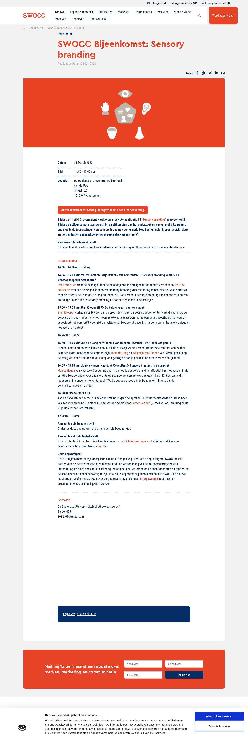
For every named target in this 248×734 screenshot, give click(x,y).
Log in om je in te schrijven (79, 614)
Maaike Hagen (66, 370)
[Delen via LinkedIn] (216, 73)
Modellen (123, 12)
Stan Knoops (65, 312)
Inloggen (159, 3)
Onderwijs (78, 19)
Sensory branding (154, 219)
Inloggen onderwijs (184, 3)
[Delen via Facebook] (197, 73)
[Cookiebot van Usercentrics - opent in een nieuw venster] (22, 727)
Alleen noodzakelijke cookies (219, 712)
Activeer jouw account (216, 3)
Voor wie (60, 19)
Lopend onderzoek (81, 12)
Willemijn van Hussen (146, 353)
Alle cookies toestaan (219, 692)
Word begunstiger (223, 15)
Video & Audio (182, 12)
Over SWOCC (98, 19)
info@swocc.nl (149, 479)
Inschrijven (184, 675)
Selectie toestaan (219, 702)
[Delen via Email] (223, 73)
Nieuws (60, 12)
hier (100, 446)
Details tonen (186, 727)
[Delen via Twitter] (210, 73)
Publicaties (105, 12)
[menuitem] (60, 11)
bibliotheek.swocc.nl (139, 441)
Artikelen (163, 12)
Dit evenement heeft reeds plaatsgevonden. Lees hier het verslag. (102, 210)
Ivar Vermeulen (67, 285)
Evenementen (143, 12)
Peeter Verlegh (140, 403)
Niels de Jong (119, 353)
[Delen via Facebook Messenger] (203, 73)
